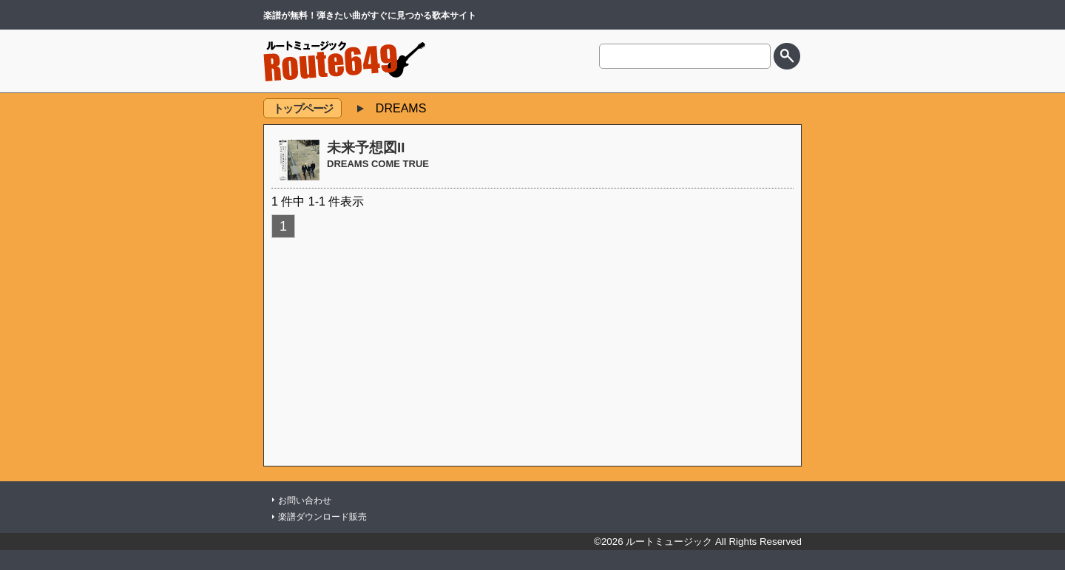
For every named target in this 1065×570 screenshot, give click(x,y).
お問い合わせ (304, 500)
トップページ (302, 108)
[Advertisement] (532, 351)
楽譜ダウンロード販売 (322, 517)
